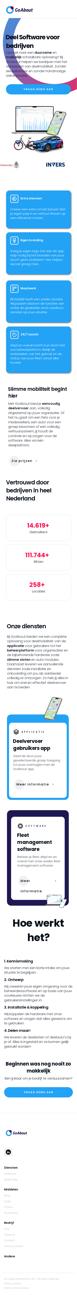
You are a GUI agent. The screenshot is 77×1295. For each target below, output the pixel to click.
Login (7, 1201)
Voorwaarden (13, 1246)
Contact (9, 1240)
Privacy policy (12, 1283)
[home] (18, 9)
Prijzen (8, 1207)
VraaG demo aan (38, 89)
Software (10, 1174)
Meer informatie (32, 784)
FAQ (6, 1229)
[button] (69, 9)
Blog (7, 1195)
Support (9, 1235)
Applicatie (11, 1179)
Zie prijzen (21, 460)
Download (11, 1213)
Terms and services (16, 1288)
